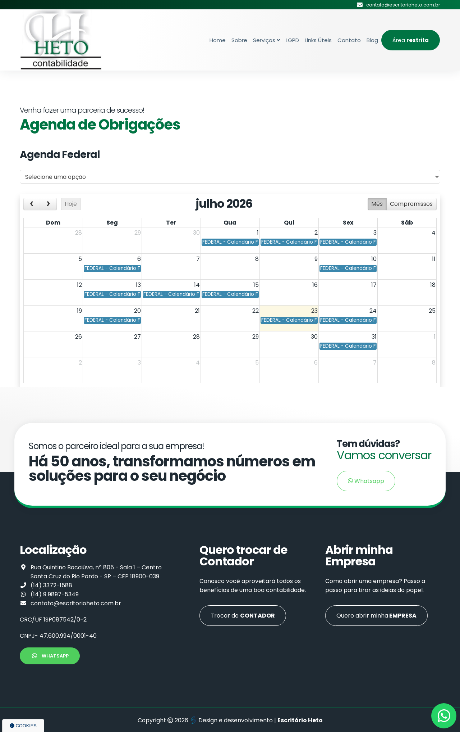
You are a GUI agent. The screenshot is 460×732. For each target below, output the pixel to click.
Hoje (71, 204)
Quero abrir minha (376, 615)
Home (218, 40)
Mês (377, 204)
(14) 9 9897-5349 (55, 594)
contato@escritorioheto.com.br (76, 603)
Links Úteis (318, 40)
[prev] (31, 204)
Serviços (266, 40)
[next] (48, 204)
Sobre (239, 40)
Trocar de (243, 615)
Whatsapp (366, 481)
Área (410, 40)
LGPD (292, 40)
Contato (349, 40)
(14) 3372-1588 (51, 585)
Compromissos (411, 204)
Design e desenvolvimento (232, 720)
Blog (372, 40)
